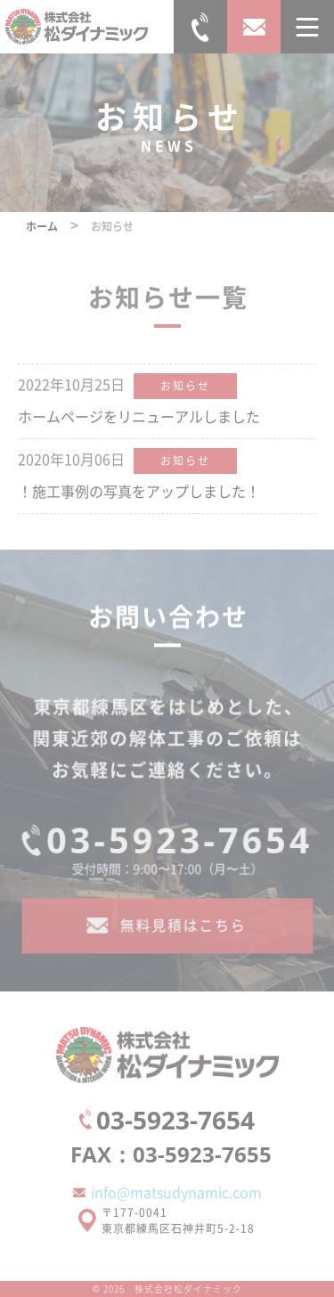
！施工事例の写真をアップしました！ (139, 491)
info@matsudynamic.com (176, 1192)
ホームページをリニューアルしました (139, 416)
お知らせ (185, 385)
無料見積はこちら (182, 932)
